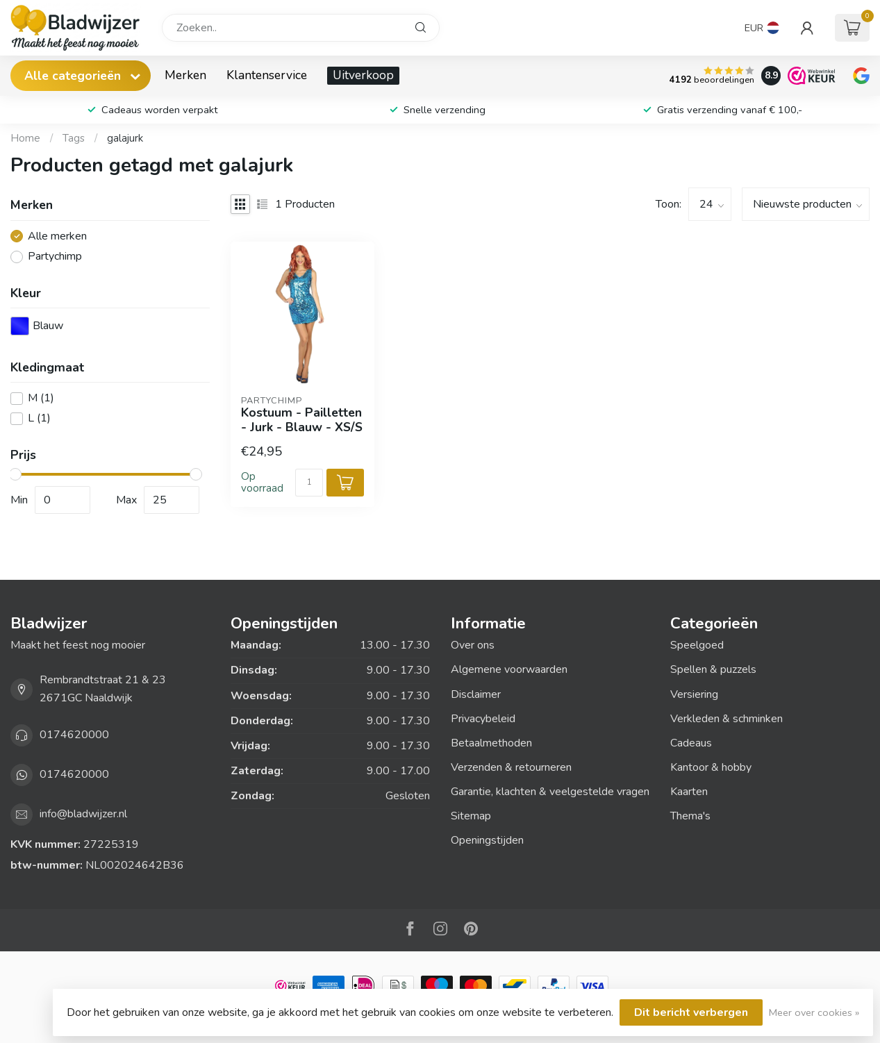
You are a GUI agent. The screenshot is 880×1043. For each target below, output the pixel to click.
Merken (185, 75)
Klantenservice (266, 75)
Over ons (473, 645)
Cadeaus (691, 743)
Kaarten (689, 791)
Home (25, 138)
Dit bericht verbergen (691, 1012)
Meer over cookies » (814, 1012)
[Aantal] (309, 483)
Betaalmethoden (491, 743)
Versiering (694, 694)
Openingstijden (487, 840)
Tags (74, 138)
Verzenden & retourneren (511, 767)
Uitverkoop (363, 75)
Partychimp (55, 257)
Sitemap (471, 816)
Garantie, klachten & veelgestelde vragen (550, 791)
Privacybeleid (483, 718)
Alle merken (57, 237)
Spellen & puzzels (713, 669)
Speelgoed (697, 645)
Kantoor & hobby (711, 767)
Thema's (690, 816)
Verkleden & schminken (726, 718)
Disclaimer (476, 694)
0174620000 (74, 734)
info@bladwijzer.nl (83, 813)
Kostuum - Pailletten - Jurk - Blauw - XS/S (302, 420)
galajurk (125, 138)
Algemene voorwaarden (509, 669)
